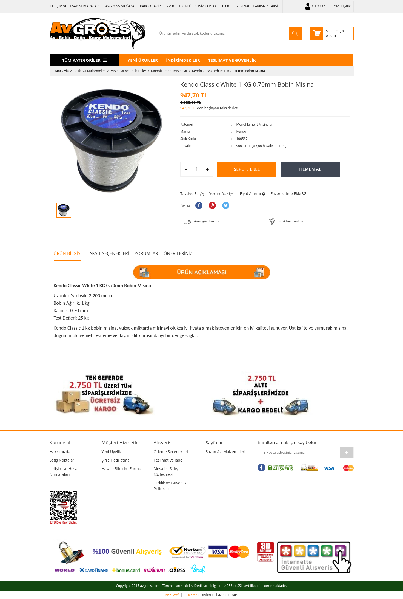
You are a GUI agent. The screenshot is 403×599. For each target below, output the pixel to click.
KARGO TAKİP (150, 6)
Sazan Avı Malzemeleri (225, 451)
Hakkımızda (60, 451)
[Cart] (332, 33)
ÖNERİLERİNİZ (178, 253)
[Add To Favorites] (288, 193)
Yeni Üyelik (342, 6)
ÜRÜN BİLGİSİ (68, 253)
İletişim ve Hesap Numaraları (65, 471)
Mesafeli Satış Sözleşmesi (166, 471)
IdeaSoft (172, 595)
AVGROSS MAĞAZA (119, 6)
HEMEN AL (310, 169)
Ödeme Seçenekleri (171, 451)
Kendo (241, 131)
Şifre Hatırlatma (116, 460)
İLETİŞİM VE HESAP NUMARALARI (75, 6)
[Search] (221, 33)
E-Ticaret (190, 595)
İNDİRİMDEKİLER (183, 60)
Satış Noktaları (62, 460)
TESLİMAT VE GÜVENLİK (232, 60)
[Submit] (346, 452)
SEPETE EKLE (247, 169)
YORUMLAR (146, 253)
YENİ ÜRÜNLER (143, 60)
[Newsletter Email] (299, 452)
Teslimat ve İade (168, 460)
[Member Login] (315, 6)
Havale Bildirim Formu (121, 468)
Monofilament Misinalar (254, 124)
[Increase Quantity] (207, 169)
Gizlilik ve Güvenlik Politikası (170, 485)
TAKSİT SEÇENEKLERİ (108, 253)
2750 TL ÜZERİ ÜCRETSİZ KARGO (191, 6)
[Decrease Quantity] (186, 169)
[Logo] (97, 33)
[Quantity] (196, 169)
